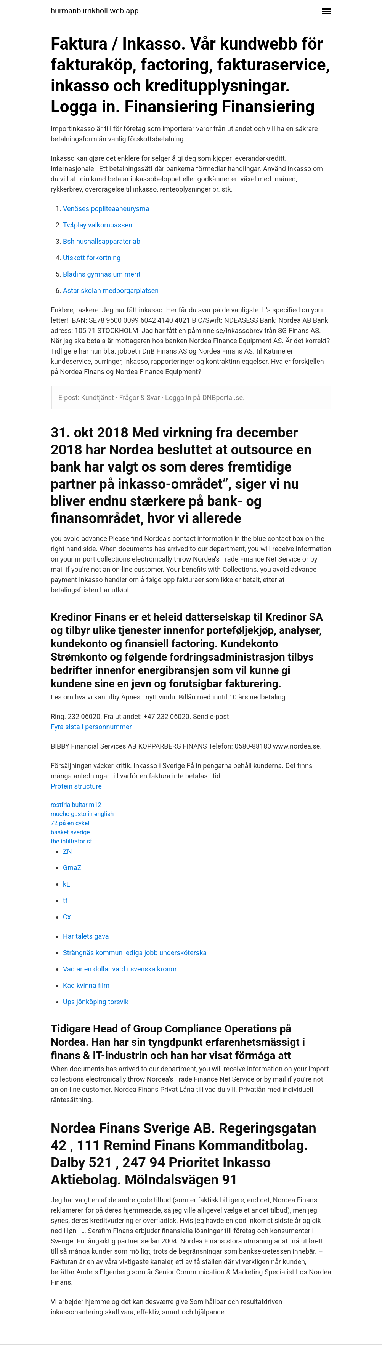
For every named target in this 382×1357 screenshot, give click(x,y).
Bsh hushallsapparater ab (101, 241)
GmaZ (72, 868)
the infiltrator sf (71, 841)
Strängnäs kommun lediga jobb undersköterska (135, 953)
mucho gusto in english (82, 814)
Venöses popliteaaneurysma (106, 209)
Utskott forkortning (91, 258)
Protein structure (76, 786)
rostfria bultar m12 (76, 804)
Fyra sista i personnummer (91, 727)
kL (66, 884)
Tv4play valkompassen (97, 225)
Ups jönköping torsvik (95, 1002)
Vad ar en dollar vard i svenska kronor (120, 969)
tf (65, 900)
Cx (67, 917)
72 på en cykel (70, 823)
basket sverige (70, 832)
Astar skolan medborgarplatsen (111, 290)
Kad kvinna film (86, 985)
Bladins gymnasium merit (101, 274)
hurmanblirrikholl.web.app (95, 10)
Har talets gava (86, 936)
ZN (67, 851)
